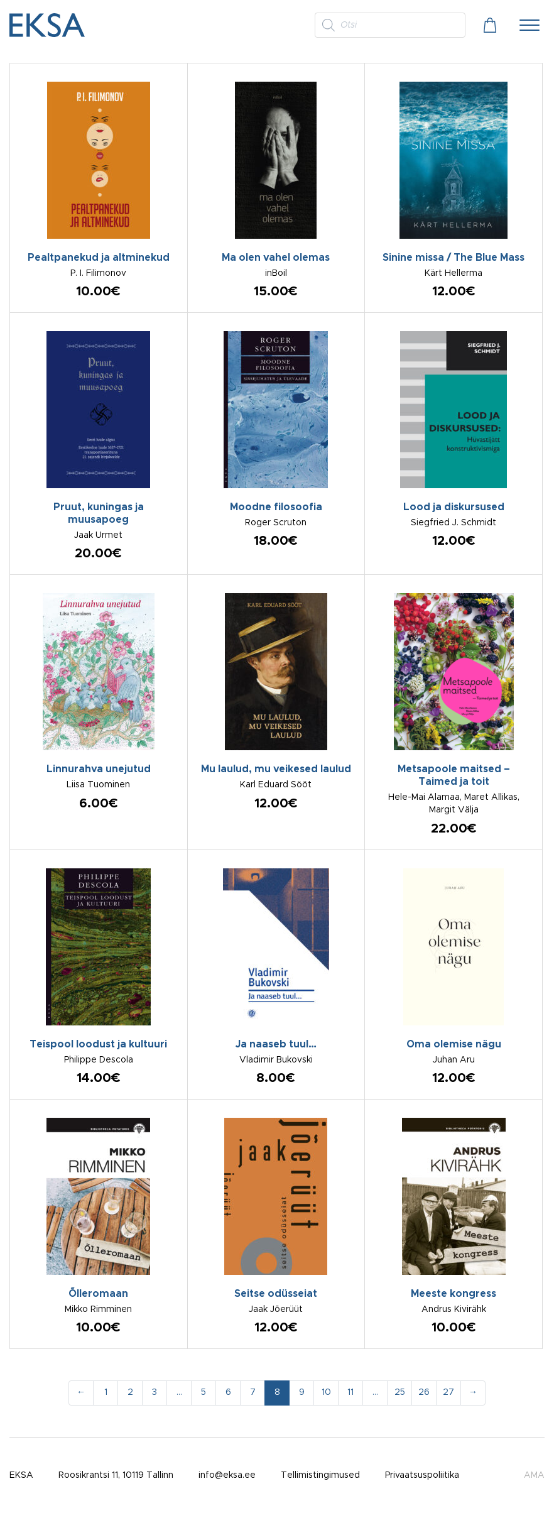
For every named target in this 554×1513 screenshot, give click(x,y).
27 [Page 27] (448, 1392)
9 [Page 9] (302, 1392)
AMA (534, 1475)
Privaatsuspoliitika (422, 1475)
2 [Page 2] (130, 1392)
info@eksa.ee (227, 1475)
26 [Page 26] (424, 1392)
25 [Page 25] (399, 1392)
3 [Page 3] (154, 1392)
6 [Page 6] (228, 1392)
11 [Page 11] (350, 1392)
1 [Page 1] (105, 1392)
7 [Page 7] (253, 1392)
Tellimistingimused (320, 1475)
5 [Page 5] (203, 1392)
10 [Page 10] (326, 1392)
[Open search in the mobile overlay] (390, 25)
